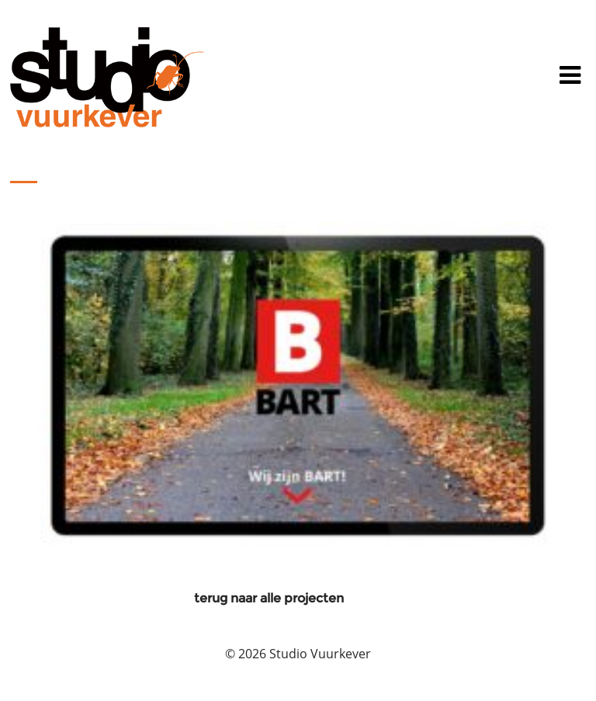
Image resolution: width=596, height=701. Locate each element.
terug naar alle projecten (269, 598)
